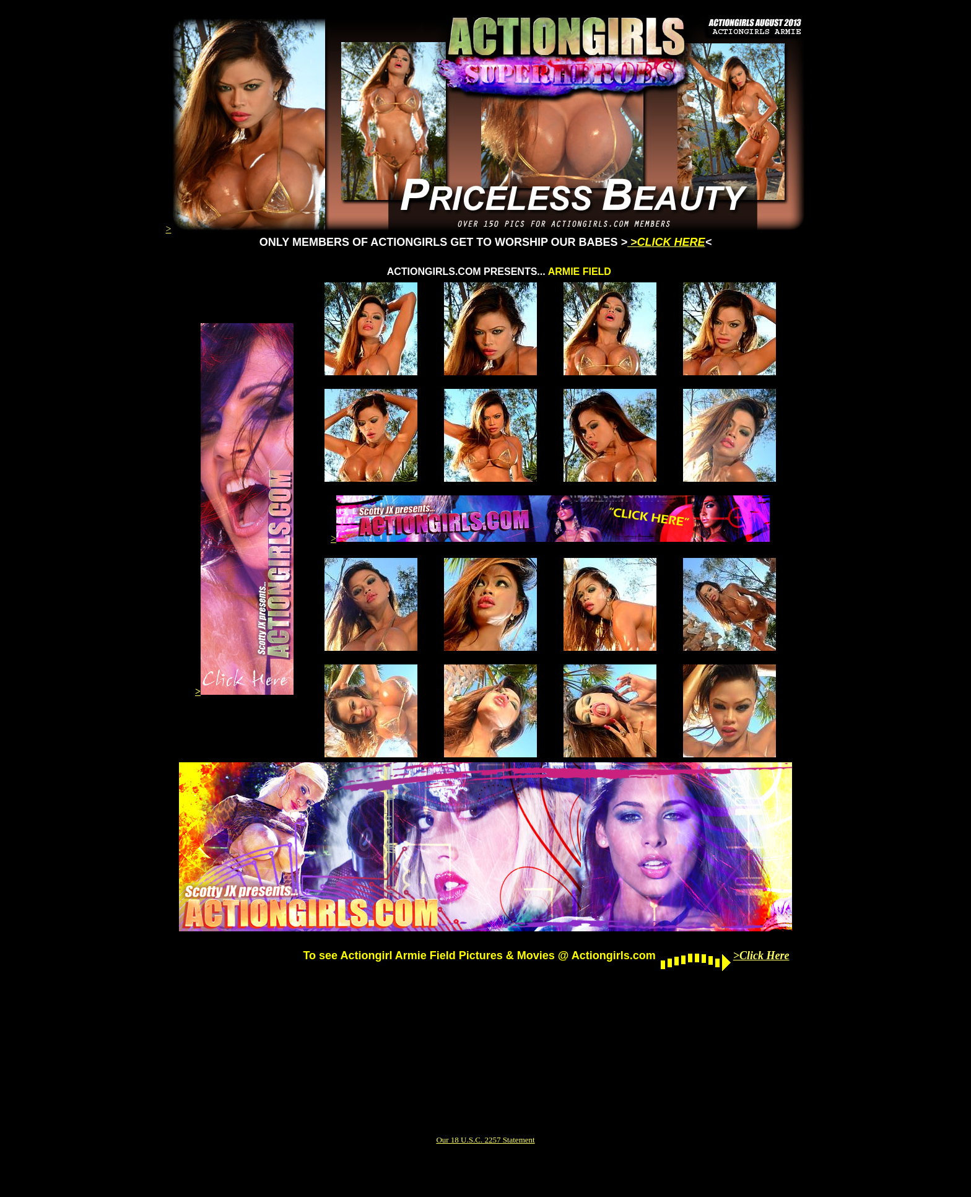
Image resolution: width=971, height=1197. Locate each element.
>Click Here (761, 955)
